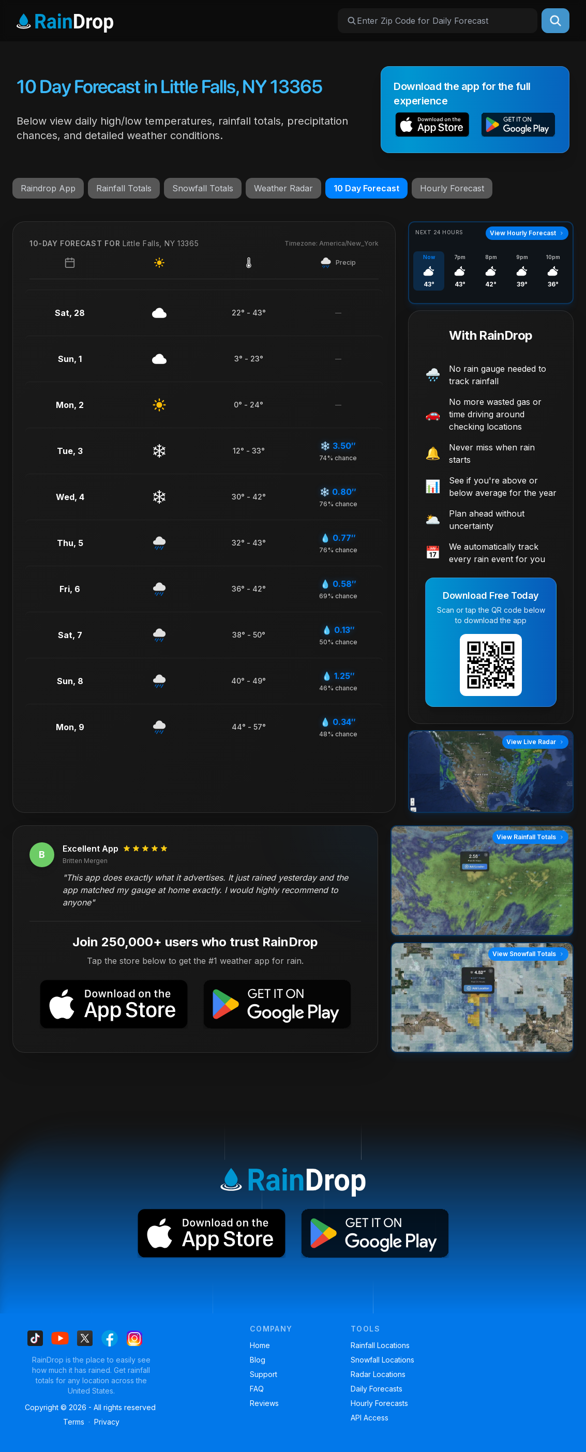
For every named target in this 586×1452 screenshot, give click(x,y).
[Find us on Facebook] (109, 1338)
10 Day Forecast (366, 188)
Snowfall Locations (382, 1359)
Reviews (264, 1403)
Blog (257, 1359)
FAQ (257, 1388)
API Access (369, 1417)
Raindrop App (48, 188)
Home (260, 1345)
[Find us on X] (84, 1338)
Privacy (106, 1421)
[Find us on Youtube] (60, 1338)
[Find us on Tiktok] (35, 1338)
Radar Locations (378, 1374)
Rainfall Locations (380, 1345)
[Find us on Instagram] (134, 1338)
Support (263, 1374)
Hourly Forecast (452, 188)
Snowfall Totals (202, 188)
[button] (432, 126)
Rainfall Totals (124, 188)
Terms (73, 1421)
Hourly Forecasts (379, 1403)
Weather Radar (283, 188)
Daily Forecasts (376, 1388)
